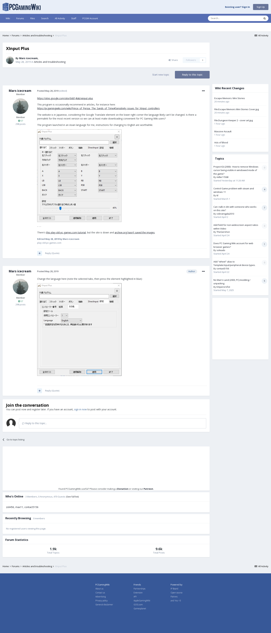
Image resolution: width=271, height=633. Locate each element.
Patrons (174, 596)
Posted (47, 90)
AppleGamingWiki (142, 600)
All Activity (60, 18)
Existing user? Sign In (237, 7)
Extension (138, 592)
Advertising (100, 596)
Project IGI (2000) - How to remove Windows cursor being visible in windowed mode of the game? (235, 170)
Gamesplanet (140, 608)
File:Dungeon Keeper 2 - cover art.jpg (233, 120)
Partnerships (139, 588)
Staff (73, 18)
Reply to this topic (192, 74)
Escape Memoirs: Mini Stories (229, 98)
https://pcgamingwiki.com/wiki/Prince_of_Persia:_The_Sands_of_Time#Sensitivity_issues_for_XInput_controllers (98, 108)
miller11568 (222, 177)
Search (45, 18)
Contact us (100, 592)
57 (20, 120)
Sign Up (261, 6)
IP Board (174, 588)
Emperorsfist (223, 286)
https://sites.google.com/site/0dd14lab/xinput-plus (65, 98)
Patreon (148, 488)
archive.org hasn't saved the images (135, 232)
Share (173, 60)
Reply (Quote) (52, 253)
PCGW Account (90, 18)
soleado (221, 250)
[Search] (226, 18)
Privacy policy (101, 600)
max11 (19, 507)
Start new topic (160, 74)
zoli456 (10, 507)
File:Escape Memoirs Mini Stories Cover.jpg (236, 109)
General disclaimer (104, 604)
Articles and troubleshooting (50, 61)
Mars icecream (28, 58)
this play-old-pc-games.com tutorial (66, 232)
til (217, 195)
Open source (177, 592)
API (135, 596)
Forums (20, 18)
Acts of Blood (221, 142)
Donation (122, 488)
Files (32, 18)
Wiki (8, 18)
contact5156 (31, 507)
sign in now (80, 409)
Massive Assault (222, 131)
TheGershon (223, 231)
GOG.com (138, 604)
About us (99, 588)
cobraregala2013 (225, 213)
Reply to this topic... (34, 423)
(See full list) (72, 496)
